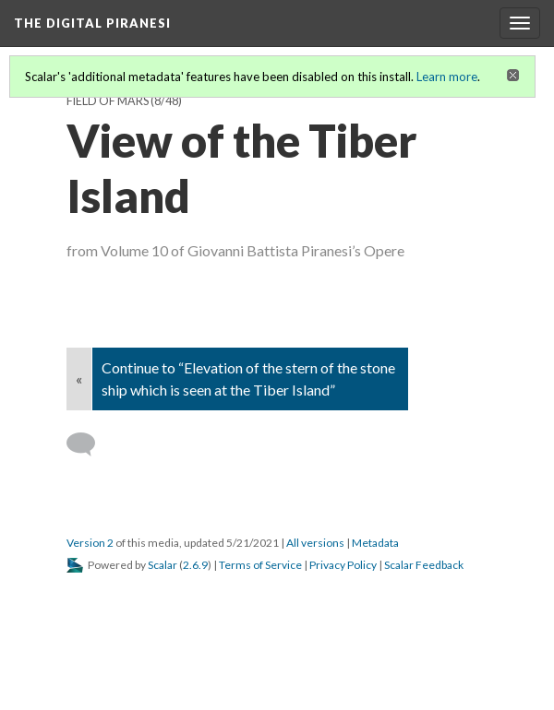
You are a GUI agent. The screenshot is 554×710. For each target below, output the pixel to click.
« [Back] (79, 378)
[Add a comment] (89, 444)
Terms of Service (260, 565)
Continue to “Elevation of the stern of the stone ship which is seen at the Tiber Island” (248, 378)
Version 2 (90, 543)
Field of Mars (107, 101)
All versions (315, 543)
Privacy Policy (343, 565)
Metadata (375, 543)
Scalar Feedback (424, 565)
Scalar (162, 565)
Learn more (446, 76)
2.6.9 (195, 565)
